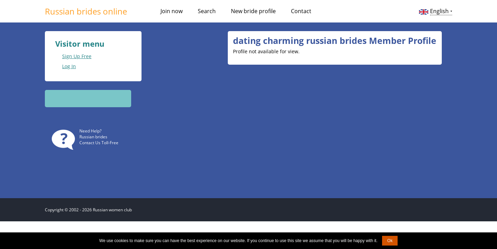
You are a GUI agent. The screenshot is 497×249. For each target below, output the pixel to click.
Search (207, 11)
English (439, 11)
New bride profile (253, 11)
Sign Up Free (76, 56)
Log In (69, 66)
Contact (301, 11)
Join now (171, 11)
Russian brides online (86, 11)
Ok (389, 240)
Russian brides (93, 137)
